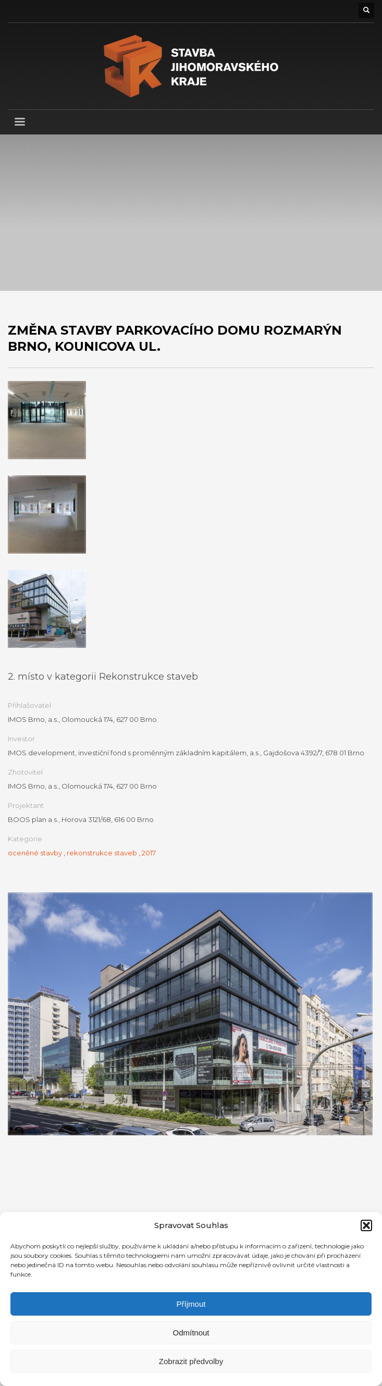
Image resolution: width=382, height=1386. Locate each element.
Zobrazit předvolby (191, 1361)
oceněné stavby (35, 853)
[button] (366, 1225)
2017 (149, 853)
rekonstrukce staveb (102, 853)
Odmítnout (190, 1332)
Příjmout (191, 1303)
